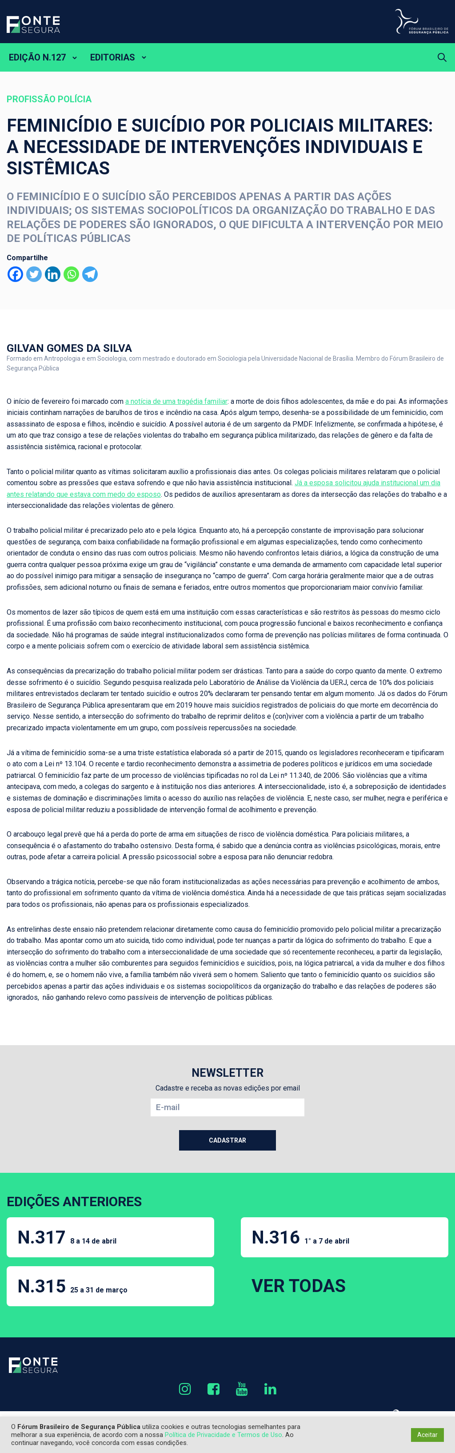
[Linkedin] (52, 274)
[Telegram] (90, 274)
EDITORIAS (112, 57)
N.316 (300, 1237)
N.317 (66, 1237)
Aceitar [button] (427, 1434)
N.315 (72, 1286)
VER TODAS (298, 1286)
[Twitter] (34, 274)
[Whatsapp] (71, 274)
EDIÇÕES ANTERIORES (74, 1201)
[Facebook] (15, 274)
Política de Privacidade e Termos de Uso (223, 1435)
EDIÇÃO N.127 (37, 57)
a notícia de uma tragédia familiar (176, 401)
